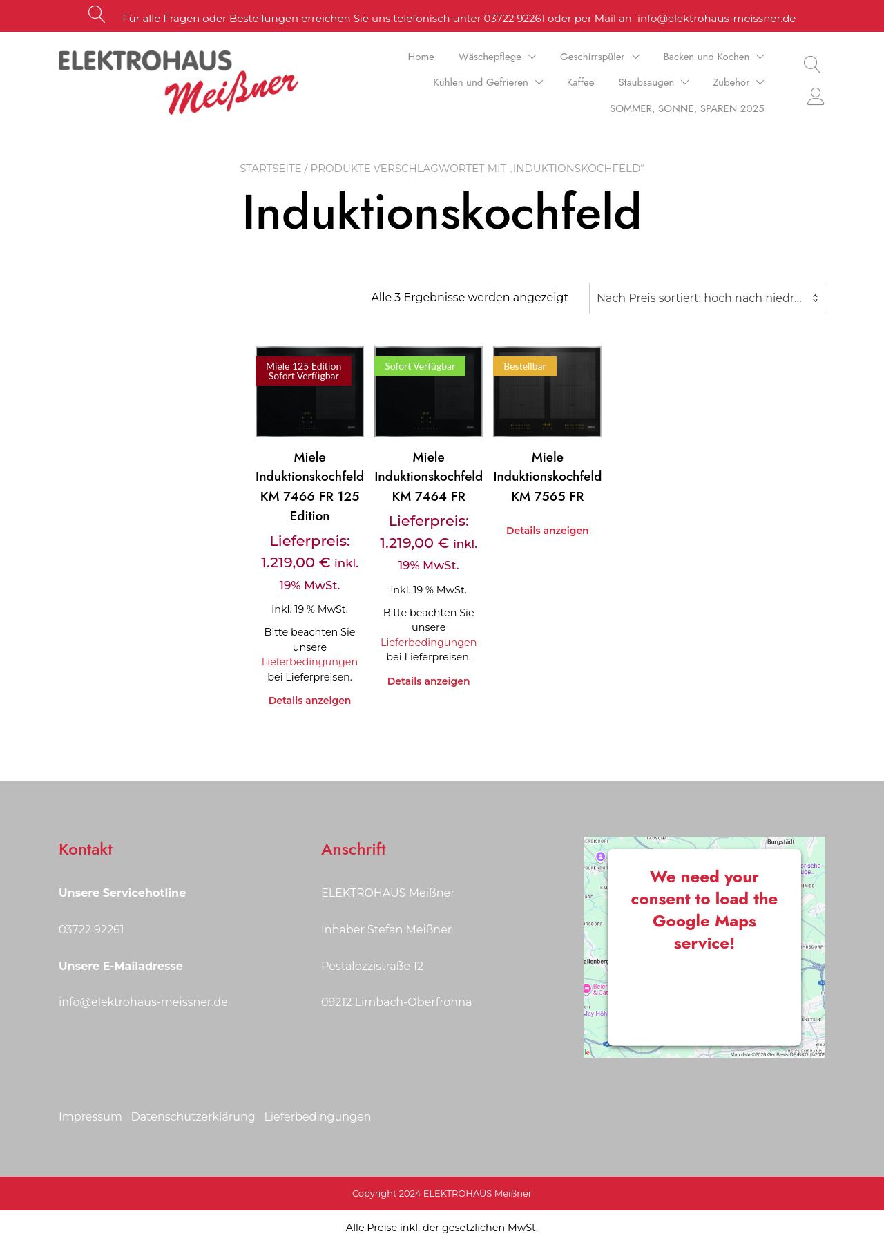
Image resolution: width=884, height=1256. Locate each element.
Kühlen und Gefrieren (480, 82)
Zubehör (731, 82)
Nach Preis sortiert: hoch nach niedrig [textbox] (701, 298)
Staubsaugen (647, 82)
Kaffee (581, 82)
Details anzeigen (310, 700)
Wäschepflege (490, 56)
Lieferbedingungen (310, 662)
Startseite (271, 168)
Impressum (90, 1116)
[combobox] (707, 298)
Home (421, 56)
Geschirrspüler (592, 56)
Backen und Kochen (707, 56)
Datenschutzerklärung (193, 1116)
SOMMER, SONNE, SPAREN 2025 (687, 108)
